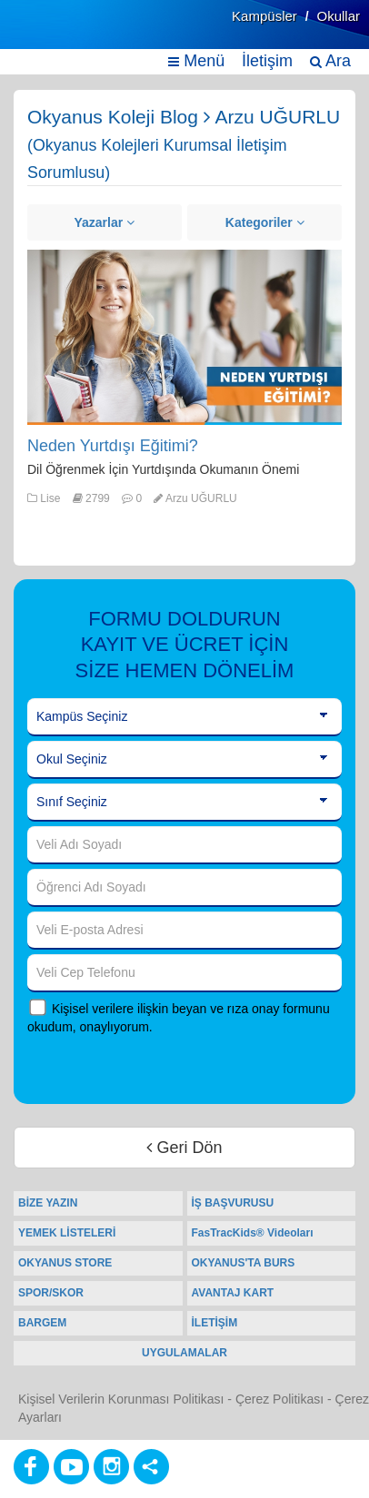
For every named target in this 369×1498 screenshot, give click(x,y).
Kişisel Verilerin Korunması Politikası (121, 1399)
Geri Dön (184, 1147)
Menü (196, 61)
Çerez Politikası (279, 1399)
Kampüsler (264, 16)
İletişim (267, 61)
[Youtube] (71, 1466)
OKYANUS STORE (65, 1263)
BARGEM (42, 1322)
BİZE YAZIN (47, 1203)
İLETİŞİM (215, 1322)
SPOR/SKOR (51, 1292)
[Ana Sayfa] (57, 34)
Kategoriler (264, 222)
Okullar (338, 16)
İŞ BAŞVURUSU (233, 1203)
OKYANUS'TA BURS (243, 1263)
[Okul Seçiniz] (184, 760)
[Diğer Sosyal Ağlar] (151, 1466)
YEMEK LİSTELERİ (66, 1233)
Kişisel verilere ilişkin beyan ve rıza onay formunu (191, 1008)
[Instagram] (111, 1466)
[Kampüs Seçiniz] (184, 717)
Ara (330, 61)
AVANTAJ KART (233, 1292)
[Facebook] (31, 1466)
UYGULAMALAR (184, 1352)
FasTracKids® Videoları (253, 1233)
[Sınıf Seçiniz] (184, 802)
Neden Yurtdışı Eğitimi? (112, 446)
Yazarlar (104, 222)
